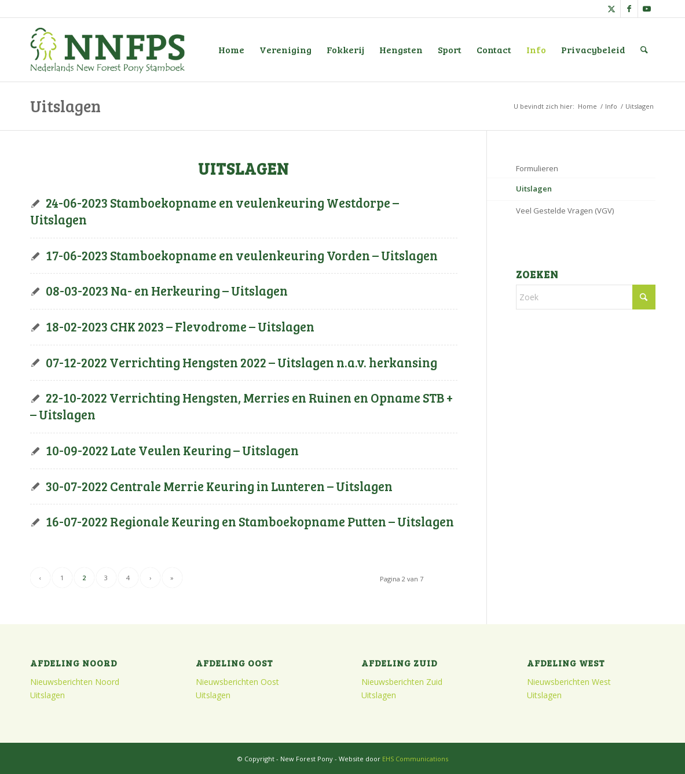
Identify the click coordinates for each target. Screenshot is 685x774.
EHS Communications (415, 758)
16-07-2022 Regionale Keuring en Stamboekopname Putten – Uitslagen (250, 521)
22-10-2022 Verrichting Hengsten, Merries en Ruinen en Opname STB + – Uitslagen (241, 406)
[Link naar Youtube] (646, 8)
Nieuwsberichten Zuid (401, 681)
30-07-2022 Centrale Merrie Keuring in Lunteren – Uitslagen (219, 486)
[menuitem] (231, 50)
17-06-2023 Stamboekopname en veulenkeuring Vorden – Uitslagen (242, 255)
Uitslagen (65, 106)
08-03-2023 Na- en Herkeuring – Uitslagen (167, 290)
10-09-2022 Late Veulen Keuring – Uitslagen (172, 450)
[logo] (107, 50)
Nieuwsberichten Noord (74, 681)
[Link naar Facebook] (629, 8)
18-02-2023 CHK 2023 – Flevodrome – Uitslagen (180, 326)
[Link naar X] (611, 8)
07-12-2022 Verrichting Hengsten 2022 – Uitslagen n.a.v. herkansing (241, 362)
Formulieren (537, 168)
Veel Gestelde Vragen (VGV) (565, 210)
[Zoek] (644, 50)
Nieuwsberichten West (569, 681)
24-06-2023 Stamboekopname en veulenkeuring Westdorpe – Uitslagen (214, 211)
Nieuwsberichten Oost (237, 681)
